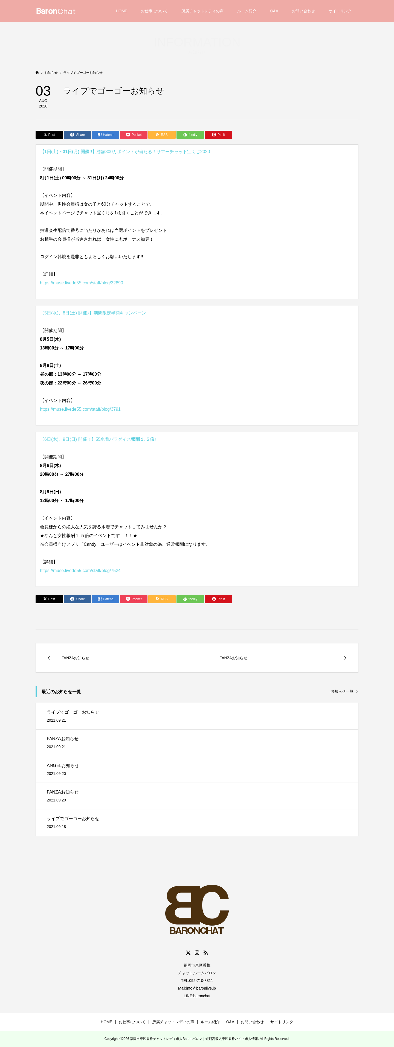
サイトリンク (340, 11)
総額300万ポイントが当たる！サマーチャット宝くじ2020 (125, 151)
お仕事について (154, 11)
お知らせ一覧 (342, 691)
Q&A (274, 11)
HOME (121, 11)
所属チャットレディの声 (202, 11)
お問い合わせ (303, 11)
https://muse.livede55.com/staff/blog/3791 (80, 409)
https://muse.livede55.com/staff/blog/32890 (81, 283)
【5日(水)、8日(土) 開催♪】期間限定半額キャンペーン (93, 313)
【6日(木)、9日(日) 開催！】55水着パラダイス (98, 439)
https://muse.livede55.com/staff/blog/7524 (80, 570)
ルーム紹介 (246, 11)
